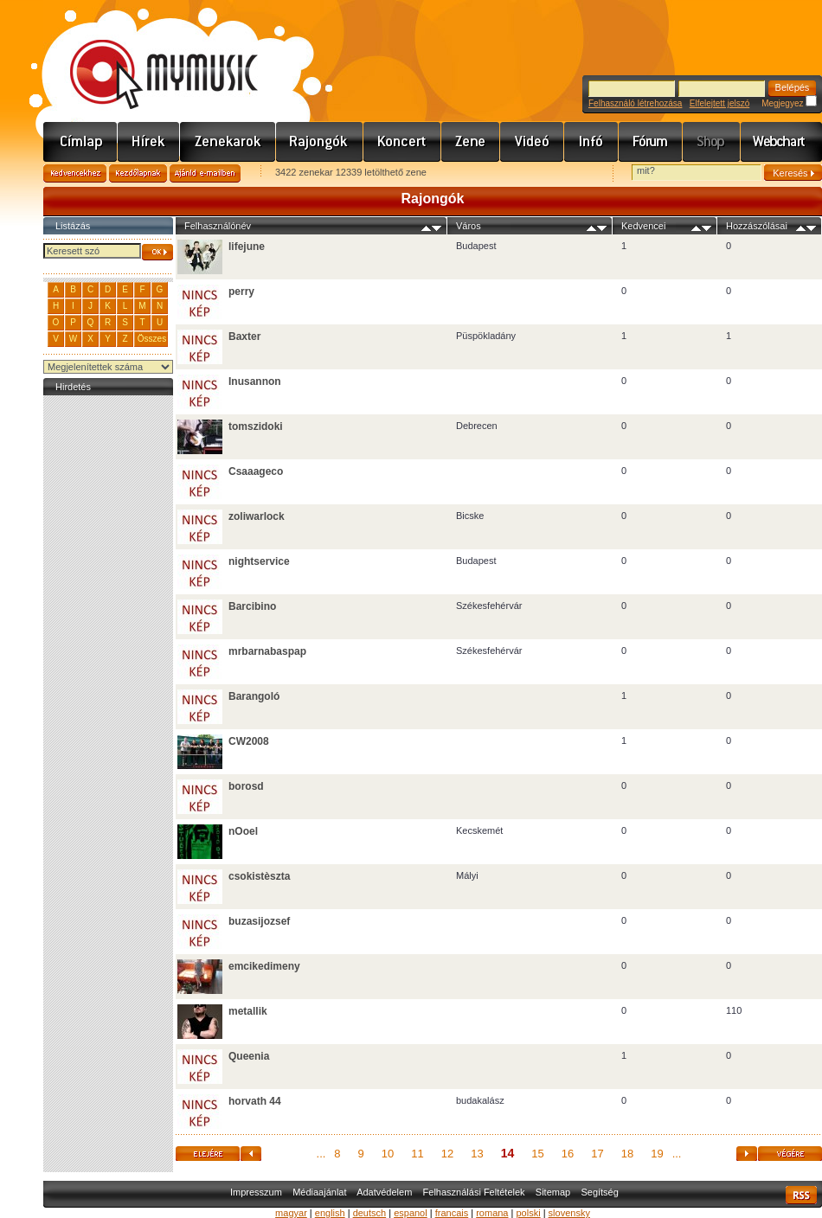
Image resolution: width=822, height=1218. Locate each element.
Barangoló (253, 696)
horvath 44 (254, 1101)
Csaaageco (255, 471)
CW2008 (248, 741)
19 (657, 1153)
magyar (291, 1213)
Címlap (80, 142)
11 (417, 1153)
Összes (152, 338)
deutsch (370, 1213)
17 (597, 1153)
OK (157, 252)
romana (492, 1213)
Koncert (402, 142)
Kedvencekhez (74, 173)
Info (591, 142)
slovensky (569, 1213)
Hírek (149, 142)
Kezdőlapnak (138, 173)
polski (528, 1213)
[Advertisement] (108, 659)
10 (388, 1153)
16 (568, 1153)
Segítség (599, 1192)
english (330, 1213)
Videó (532, 142)
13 (477, 1153)
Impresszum (256, 1192)
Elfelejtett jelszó (719, 103)
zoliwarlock (256, 516)
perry (241, 291)
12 (447, 1153)
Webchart (781, 142)
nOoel (243, 831)
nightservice (259, 561)
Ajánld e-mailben (205, 173)
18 (627, 1153)
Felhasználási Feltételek (474, 1192)
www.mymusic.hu (149, 56)
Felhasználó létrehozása (635, 103)
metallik (247, 1011)
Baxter (244, 336)
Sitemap (553, 1192)
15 (537, 1153)
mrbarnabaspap (267, 651)
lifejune (246, 246)
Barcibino (252, 606)
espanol (410, 1213)
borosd (246, 786)
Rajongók (319, 142)
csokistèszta (259, 876)
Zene (470, 142)
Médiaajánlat (319, 1192)
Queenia (248, 1056)
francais (452, 1213)
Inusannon (254, 381)
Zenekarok (228, 142)
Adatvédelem (384, 1192)
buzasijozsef (259, 921)
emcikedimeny (264, 966)
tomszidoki (255, 426)
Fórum (651, 142)
